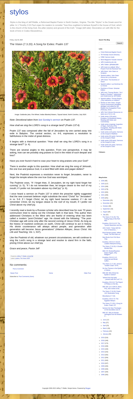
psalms (17, 258)
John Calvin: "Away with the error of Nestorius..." (111, 229)
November (106, 203)
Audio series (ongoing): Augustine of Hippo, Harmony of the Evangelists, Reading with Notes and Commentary (112, 126)
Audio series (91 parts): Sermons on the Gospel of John (111, 145)
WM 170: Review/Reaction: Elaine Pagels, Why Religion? (111, 252)
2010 (103, 363)
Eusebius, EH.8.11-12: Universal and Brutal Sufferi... (110, 259)
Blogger (87, 388)
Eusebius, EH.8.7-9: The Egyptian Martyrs (110, 299)
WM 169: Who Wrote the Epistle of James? (110, 274)
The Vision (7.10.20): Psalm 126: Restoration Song (111, 292)
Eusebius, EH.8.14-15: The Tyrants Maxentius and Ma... (112, 224)
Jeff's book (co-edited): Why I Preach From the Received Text (111, 68)
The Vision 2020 (25, 258)
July (104, 214)
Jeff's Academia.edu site (108, 62)
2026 (103, 181)
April (104, 325)
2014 (103, 352)
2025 (103, 184)
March (105, 328)
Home (51, 273)
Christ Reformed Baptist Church (111, 52)
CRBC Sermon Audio (107, 57)
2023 (103, 189)
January (105, 334)
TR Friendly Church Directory (110, 55)
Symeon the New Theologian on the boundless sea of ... (112, 309)
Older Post (87, 273)
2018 (103, 340)
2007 (103, 372)
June (104, 320)
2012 (103, 357)
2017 (103, 343)
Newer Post (14, 273)
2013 (103, 355)
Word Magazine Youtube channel (111, 60)
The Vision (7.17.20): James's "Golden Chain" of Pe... (112, 264)
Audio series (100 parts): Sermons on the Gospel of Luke (112, 141)
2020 (103, 198)
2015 (103, 349)
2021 (103, 195)
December (106, 200)
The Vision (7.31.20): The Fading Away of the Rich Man (111, 218)
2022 (103, 192)
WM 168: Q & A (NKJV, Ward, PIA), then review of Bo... (112, 287)
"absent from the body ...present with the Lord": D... (112, 278)
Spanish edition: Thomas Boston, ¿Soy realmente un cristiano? (111, 99)
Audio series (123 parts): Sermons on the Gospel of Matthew (112, 133)
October (105, 206)
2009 (103, 366)
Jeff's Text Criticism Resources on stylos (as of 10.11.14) (112, 113)
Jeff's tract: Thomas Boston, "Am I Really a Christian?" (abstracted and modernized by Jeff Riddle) (112, 94)
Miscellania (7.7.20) (108, 296)
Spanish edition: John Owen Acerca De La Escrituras (110, 76)
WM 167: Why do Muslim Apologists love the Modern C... (112, 314)
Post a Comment (18, 269)
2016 (103, 346)
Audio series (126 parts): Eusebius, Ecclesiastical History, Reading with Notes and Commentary (111, 119)
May (104, 322)
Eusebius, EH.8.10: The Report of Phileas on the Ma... (112, 283)
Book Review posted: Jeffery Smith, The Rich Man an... (111, 233)
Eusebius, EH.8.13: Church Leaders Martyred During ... (112, 242)
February (106, 331)
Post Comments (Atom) (26, 276)
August (105, 212)
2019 (103, 337)
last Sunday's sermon (49, 119)
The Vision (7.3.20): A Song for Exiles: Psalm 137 (112, 304)
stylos (19, 12)
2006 (103, 374)
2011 (103, 360)
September (106, 209)
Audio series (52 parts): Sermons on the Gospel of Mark (111, 137)
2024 (103, 186)
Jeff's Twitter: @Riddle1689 (109, 64)
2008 (103, 369)
